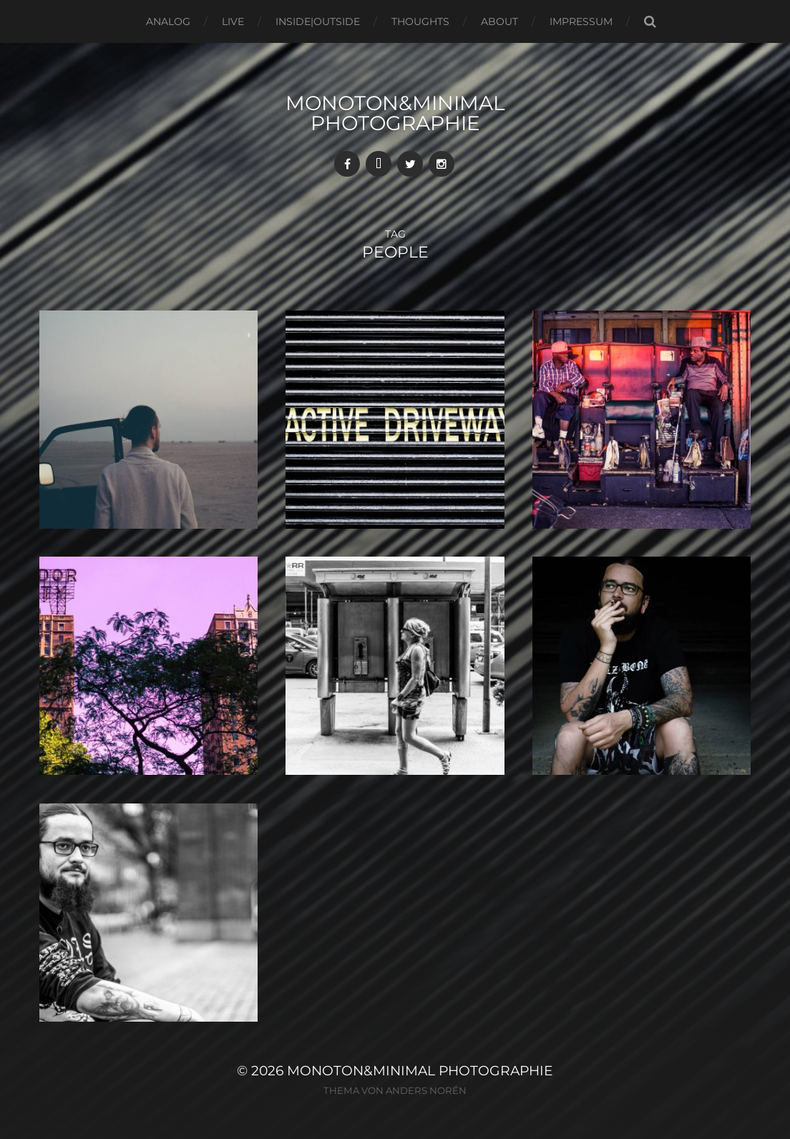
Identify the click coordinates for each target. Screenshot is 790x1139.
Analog (168, 21)
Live (233, 21)
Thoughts (420, 21)
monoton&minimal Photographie (395, 113)
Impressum (581, 21)
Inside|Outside (317, 21)
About (499, 21)
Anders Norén (426, 1090)
